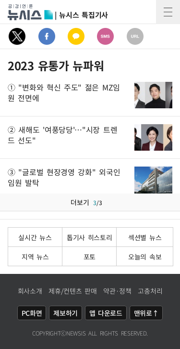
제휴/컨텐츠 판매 (72, 291)
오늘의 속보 (144, 256)
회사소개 (30, 291)
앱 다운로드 (105, 313)
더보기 (90, 202)
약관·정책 (117, 291)
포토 (90, 256)
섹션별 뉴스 (144, 237)
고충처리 (150, 291)
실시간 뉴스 (34, 237)
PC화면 (32, 313)
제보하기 (65, 313)
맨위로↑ (146, 313)
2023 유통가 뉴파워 (56, 65)
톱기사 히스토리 (89, 237)
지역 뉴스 (35, 256)
